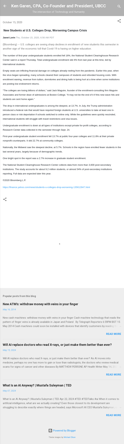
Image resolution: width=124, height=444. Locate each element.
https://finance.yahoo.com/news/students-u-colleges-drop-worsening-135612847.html (46, 187)
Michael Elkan (70, 437)
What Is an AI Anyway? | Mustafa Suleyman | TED (37, 385)
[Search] (119, 7)
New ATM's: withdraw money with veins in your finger (40, 304)
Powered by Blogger (62, 430)
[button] (119, 21)
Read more (113, 334)
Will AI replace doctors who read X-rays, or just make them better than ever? (57, 345)
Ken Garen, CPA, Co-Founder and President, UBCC (58, 5)
